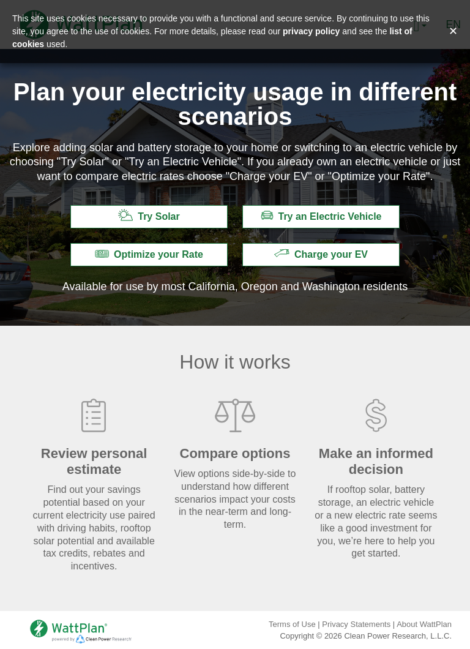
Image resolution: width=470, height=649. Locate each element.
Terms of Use (292, 624)
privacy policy (311, 31)
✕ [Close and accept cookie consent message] (453, 31)
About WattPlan (424, 624)
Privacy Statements (356, 624)
